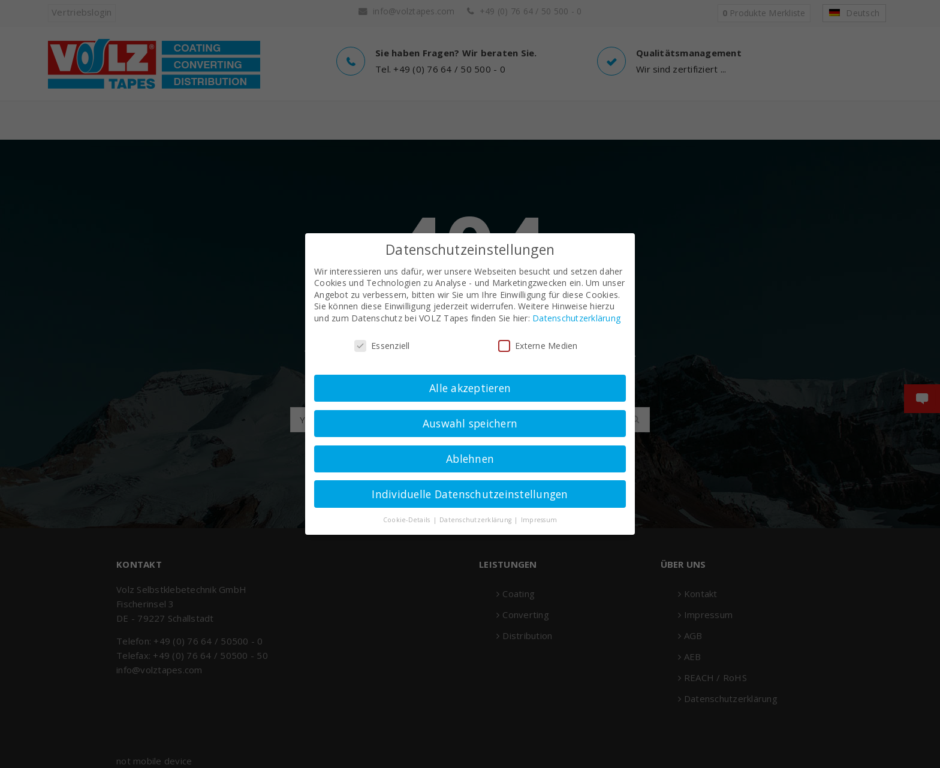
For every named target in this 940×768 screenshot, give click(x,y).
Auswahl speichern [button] (470, 423)
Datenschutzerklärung (576, 318)
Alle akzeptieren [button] (470, 388)
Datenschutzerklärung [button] (476, 520)
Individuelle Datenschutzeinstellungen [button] (470, 494)
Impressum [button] (539, 520)
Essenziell (382, 345)
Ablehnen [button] (470, 458)
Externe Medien (538, 345)
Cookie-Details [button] (407, 520)
